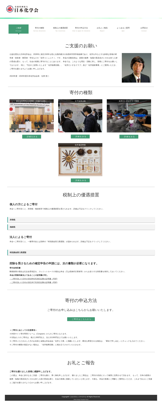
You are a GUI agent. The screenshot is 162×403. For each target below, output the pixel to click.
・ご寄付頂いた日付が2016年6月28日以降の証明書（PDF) (33, 279)
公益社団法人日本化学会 (78, 397)
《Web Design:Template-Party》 (81, 399)
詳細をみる (32, 137)
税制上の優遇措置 (60, 29)
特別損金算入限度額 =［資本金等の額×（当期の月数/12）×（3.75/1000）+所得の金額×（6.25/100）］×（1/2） (81, 252)
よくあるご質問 (123, 29)
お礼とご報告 (102, 29)
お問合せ (144, 29)
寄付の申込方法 (81, 29)
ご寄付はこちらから (82, 319)
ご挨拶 (19, 29)
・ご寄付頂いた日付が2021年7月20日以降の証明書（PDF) (33, 282)
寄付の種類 (39, 29)
